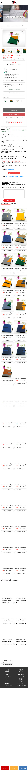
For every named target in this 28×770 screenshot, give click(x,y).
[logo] (15, 2)
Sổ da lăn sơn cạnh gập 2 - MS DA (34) (15, 25)
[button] (10, 19)
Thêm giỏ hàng (7, 598)
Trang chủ (3, 25)
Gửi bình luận (9, 200)
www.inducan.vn (10, 169)
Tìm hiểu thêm (7, 228)
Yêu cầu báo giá (14, 173)
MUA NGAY (14, 110)
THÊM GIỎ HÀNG (14, 114)
